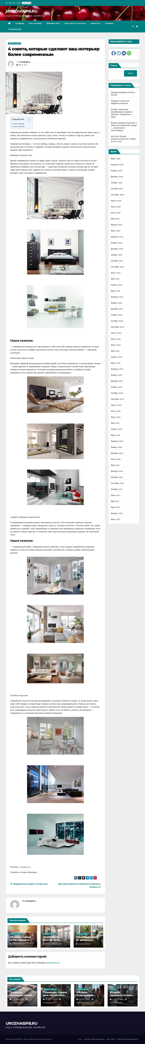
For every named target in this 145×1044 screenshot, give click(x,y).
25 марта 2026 (51, 999)
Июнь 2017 (115, 495)
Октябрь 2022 (117, 393)
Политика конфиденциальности (127, 1039)
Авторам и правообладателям (94, 1039)
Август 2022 (116, 405)
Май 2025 (115, 219)
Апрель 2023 (116, 357)
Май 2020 (115, 465)
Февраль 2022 (117, 441)
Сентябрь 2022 (117, 399)
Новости (95, 23)
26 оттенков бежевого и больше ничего (53, 939)
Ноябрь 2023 (116, 315)
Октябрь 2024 (117, 261)
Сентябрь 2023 (117, 327)
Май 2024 (115, 279)
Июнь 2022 (116, 417)
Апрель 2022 (116, 429)
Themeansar (47, 1039)
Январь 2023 (116, 375)
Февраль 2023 (117, 369)
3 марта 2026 (84, 999)
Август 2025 (116, 201)
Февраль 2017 (117, 513)
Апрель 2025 (116, 225)
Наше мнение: (18, 124)
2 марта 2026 (118, 999)
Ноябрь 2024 (116, 255)
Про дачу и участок (75, 23)
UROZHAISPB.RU (21, 11)
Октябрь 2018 (117, 477)
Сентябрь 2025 (117, 195)
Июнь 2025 (116, 213)
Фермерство (53, 23)
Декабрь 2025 (117, 177)
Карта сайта (110, 1039)
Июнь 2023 (116, 345)
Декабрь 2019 (117, 471)
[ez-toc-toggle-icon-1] (27, 120)
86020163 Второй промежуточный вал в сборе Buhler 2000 (123, 138)
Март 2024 (115, 291)
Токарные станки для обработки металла (55, 995)
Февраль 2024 (117, 297)
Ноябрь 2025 (116, 183)
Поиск (113, 65)
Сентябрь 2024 (117, 267)
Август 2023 (116, 333)
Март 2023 (115, 363)
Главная (20, 23)
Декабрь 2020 (117, 453)
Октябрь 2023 (117, 321)
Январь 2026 (116, 171)
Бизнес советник (82, 989)
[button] (133, 26)
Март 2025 (115, 231)
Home (80, 1039)
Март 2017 (115, 507)
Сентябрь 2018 (117, 483)
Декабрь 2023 (117, 309)
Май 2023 (115, 351)
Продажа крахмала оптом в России (22, 995)
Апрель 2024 (116, 285)
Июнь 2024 (116, 273)
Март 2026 (115, 159)
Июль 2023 (116, 339)
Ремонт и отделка (14, 43)
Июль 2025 (116, 207)
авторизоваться (52, 963)
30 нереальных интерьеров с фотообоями (20, 939)
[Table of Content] (29, 119)
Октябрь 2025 (117, 189)
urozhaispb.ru (24, 62)
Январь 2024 (116, 303)
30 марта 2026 (18, 999)
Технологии (14, 29)
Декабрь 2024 (117, 249)
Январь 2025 (116, 243)
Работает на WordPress (14, 1039)
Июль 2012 (115, 519)
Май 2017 (115, 501)
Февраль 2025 (117, 237)
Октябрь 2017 (117, 489)
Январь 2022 (116, 447)
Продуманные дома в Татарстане (29, 884)
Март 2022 (115, 435)
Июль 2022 (116, 411)
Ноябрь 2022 (116, 387)
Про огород (35, 23)
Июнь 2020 (116, 459)
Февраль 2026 (117, 165)
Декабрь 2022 (117, 381)
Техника (109, 23)
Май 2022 (115, 423)
